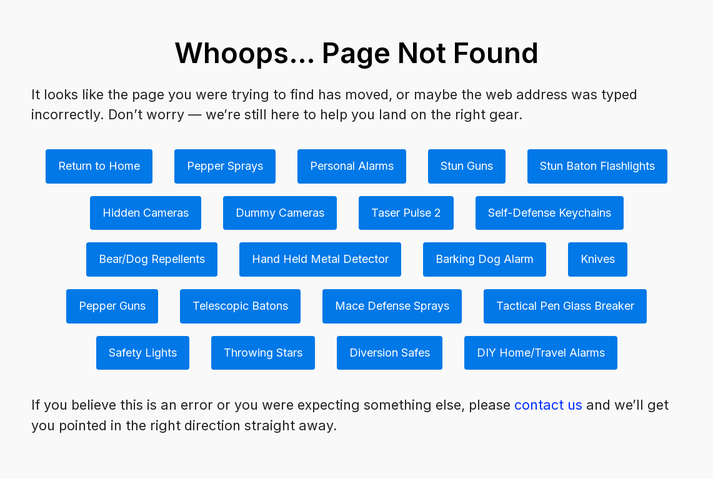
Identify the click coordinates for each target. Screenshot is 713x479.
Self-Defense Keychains (549, 212)
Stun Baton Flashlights (597, 165)
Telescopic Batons (240, 305)
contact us (548, 405)
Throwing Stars (263, 352)
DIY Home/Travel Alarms (541, 352)
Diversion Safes (389, 352)
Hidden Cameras (145, 212)
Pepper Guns (112, 305)
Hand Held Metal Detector (320, 258)
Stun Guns (467, 165)
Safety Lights (143, 352)
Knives (598, 258)
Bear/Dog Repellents (152, 258)
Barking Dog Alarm (485, 258)
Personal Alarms (352, 165)
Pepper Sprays (225, 165)
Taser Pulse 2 (406, 212)
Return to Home (99, 165)
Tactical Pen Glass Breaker (565, 305)
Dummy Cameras (280, 212)
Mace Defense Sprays (392, 305)
